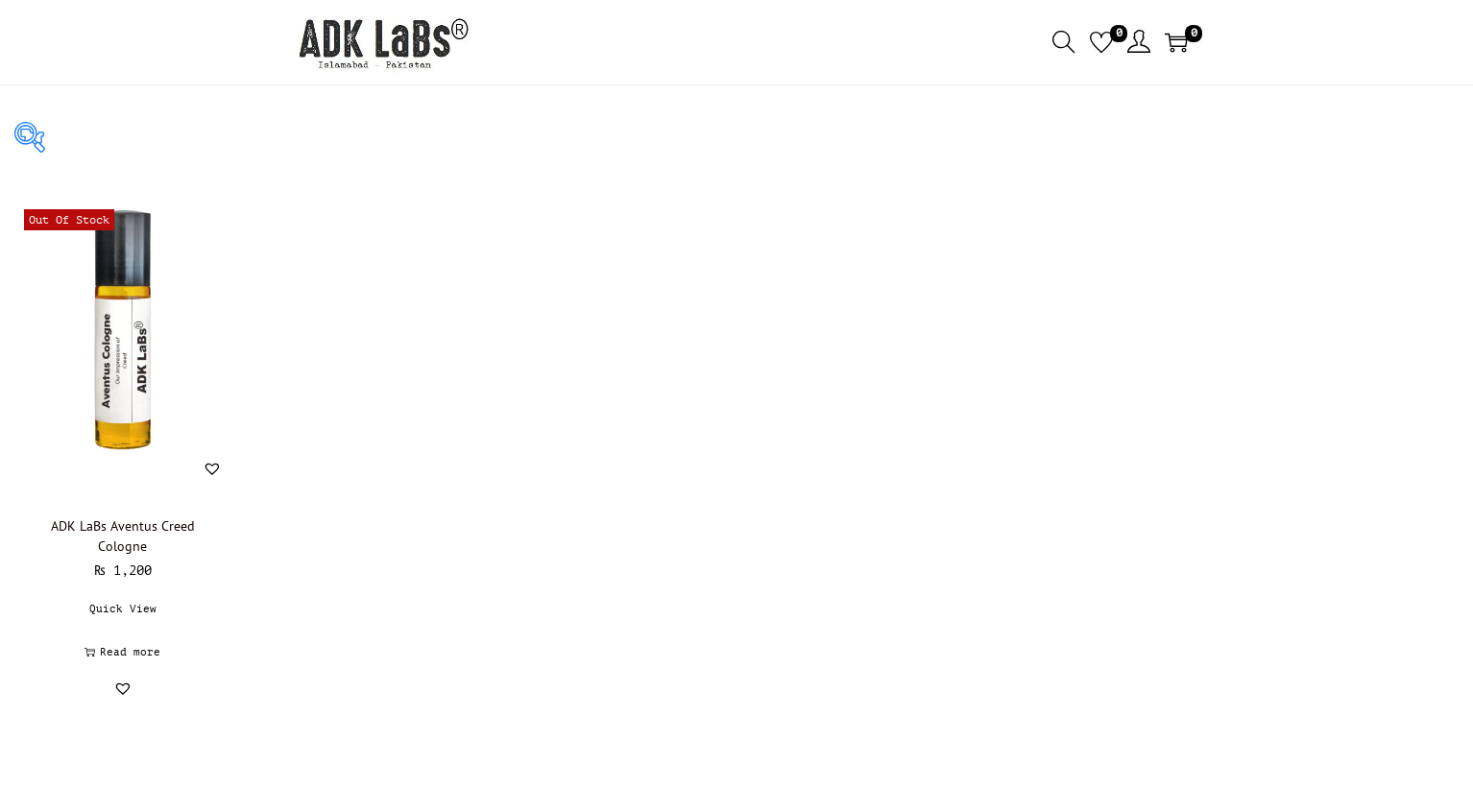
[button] (212, 468)
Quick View (123, 609)
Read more (122, 652)
